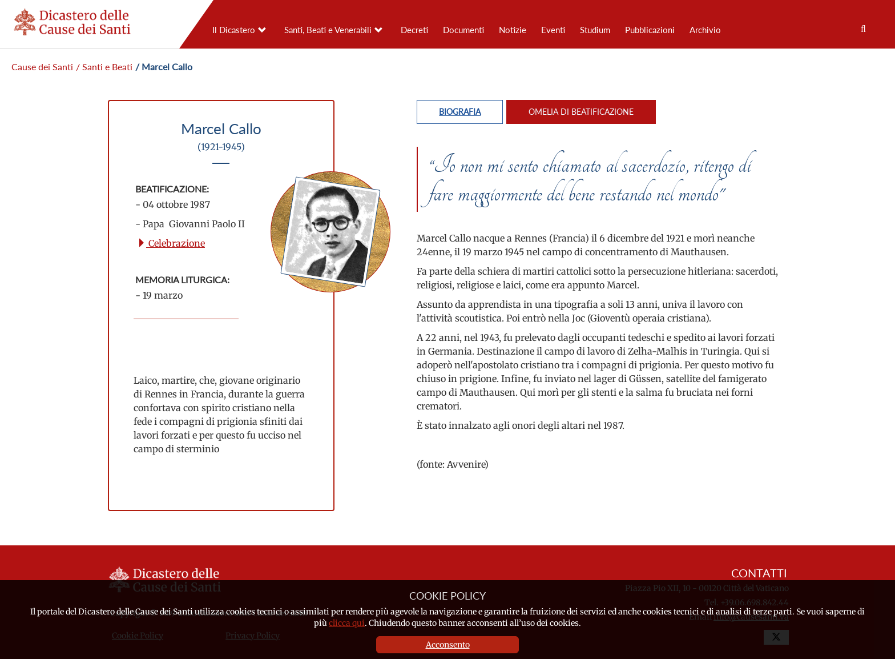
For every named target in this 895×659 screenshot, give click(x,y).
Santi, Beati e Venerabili (328, 30)
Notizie (512, 30)
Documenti (463, 30)
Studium (595, 30)
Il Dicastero (233, 30)
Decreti (414, 30)
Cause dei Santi (42, 66)
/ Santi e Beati (104, 66)
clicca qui (347, 623)
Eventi (553, 30)
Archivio (705, 30)
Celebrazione (171, 243)
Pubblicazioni (650, 30)
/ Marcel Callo (163, 66)
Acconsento (448, 645)
